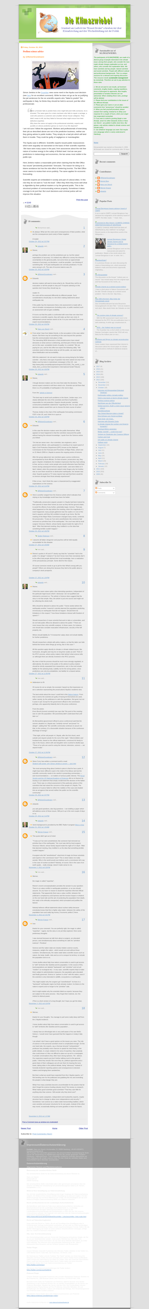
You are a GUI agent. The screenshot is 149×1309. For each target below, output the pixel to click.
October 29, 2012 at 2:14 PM (39, 816)
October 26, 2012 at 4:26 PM (39, 369)
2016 (98, 369)
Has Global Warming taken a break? (111, 413)
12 (83, 757)
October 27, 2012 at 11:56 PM (39, 752)
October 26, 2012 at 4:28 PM (39, 417)
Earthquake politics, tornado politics (110, 395)
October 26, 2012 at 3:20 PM (39, 269)
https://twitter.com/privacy (36, 1265)
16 (83, 872)
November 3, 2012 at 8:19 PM (39, 1003)
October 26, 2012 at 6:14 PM (39, 486)
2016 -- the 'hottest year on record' (109, 327)
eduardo (41, 246)
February (101, 464)
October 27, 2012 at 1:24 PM (39, 578)
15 (83, 832)
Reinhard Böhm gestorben (107, 429)
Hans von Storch (44, 329)
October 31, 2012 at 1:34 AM (39, 827)
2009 (98, 474)
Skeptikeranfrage (104, 411)
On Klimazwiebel (101, 275)
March (100, 461)
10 (83, 582)
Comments (100, 493)
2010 (98, 471)
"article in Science (45, 393)
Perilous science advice (33, 51)
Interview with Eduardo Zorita (108, 421)
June (100, 453)
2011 (98, 469)
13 (83, 799)
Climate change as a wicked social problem (110, 287)
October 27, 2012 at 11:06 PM (39, 673)
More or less (79, 825)
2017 (98, 366)
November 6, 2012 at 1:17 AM (39, 1116)
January (101, 466)
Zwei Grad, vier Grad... (106, 419)
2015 (98, 372)
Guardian (45, 92)
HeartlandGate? (101, 260)
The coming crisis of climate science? (110, 315)
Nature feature (73, 694)
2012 (98, 380)
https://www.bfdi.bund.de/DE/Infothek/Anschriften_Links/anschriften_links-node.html (56, 1216)
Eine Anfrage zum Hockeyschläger (110, 416)
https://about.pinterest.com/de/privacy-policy (42, 1295)
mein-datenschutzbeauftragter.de (59, 1302)
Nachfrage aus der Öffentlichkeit (109, 403)
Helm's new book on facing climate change (113, 398)
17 (83, 919)
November (102, 385)
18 (83, 1008)
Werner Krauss (43, 832)
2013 (98, 377)
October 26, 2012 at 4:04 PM (39, 324)
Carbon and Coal (104, 437)
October (101, 387)
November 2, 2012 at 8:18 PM (39, 867)
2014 (98, 374)
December (102, 382)
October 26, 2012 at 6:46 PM (39, 531)
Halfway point (102, 442)
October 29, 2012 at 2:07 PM (39, 795)
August (101, 447)
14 (83, 820)
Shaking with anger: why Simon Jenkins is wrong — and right (54, 763)
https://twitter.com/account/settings (39, 1270)
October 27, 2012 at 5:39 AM (39, 545)
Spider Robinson (44, 536)
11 (83, 678)
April (100, 458)
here (29, 95)
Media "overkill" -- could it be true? (110, 432)
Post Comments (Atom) (42, 1134)
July (100, 450)
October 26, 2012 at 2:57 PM (39, 241)
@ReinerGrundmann (45, 274)
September (102, 445)
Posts (98, 488)
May (100, 455)
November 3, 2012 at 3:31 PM (39, 915)
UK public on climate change (108, 440)
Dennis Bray (104, 181)
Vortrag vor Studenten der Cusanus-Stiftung (113, 434)
